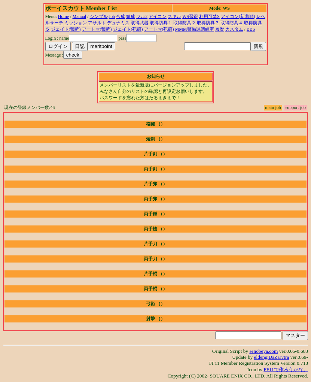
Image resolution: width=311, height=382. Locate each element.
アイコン (158, 16)
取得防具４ (231, 22)
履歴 (219, 29)
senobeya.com (263, 351)
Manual (79, 16)
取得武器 (140, 22)
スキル (174, 16)
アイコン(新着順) (238, 16)
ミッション (75, 22)
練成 (130, 16)
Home (63, 16)
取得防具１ (161, 22)
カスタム (234, 29)
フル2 (141, 16)
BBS (251, 29)
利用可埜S (209, 16)
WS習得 (190, 16)
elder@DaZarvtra (271, 357)
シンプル (99, 16)
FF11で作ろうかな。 (285, 369)
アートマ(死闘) (159, 29)
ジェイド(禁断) (66, 29)
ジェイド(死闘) (128, 29)
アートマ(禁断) (97, 29)
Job (112, 16)
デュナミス (118, 22)
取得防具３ (208, 22)
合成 (120, 16)
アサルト (97, 22)
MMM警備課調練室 (194, 29)
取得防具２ (184, 22)
